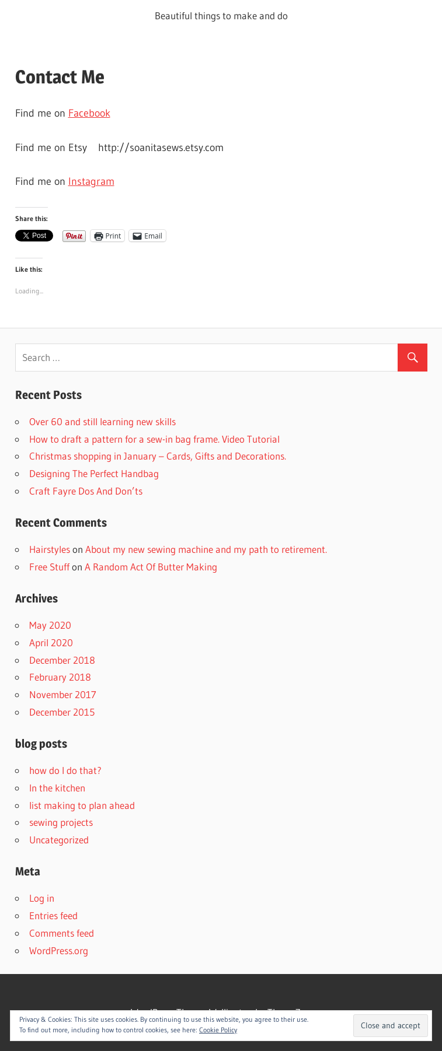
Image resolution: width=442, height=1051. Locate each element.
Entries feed (53, 915)
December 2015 (62, 712)
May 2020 (50, 625)
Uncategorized (59, 839)
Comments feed (61, 933)
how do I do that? (65, 770)
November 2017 (62, 694)
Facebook (89, 113)
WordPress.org (58, 950)
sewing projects (61, 822)
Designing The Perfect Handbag (94, 473)
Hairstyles (49, 549)
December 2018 (62, 660)
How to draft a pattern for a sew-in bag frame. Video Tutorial (154, 439)
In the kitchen (57, 788)
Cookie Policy (218, 1029)
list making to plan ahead (82, 805)
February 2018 (60, 677)
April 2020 (51, 642)
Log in (41, 898)
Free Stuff (49, 566)
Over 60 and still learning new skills (102, 421)
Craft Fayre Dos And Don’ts (85, 491)
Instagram (91, 181)
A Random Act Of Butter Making (151, 566)
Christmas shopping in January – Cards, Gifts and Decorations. (157, 456)
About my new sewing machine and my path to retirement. (206, 549)
